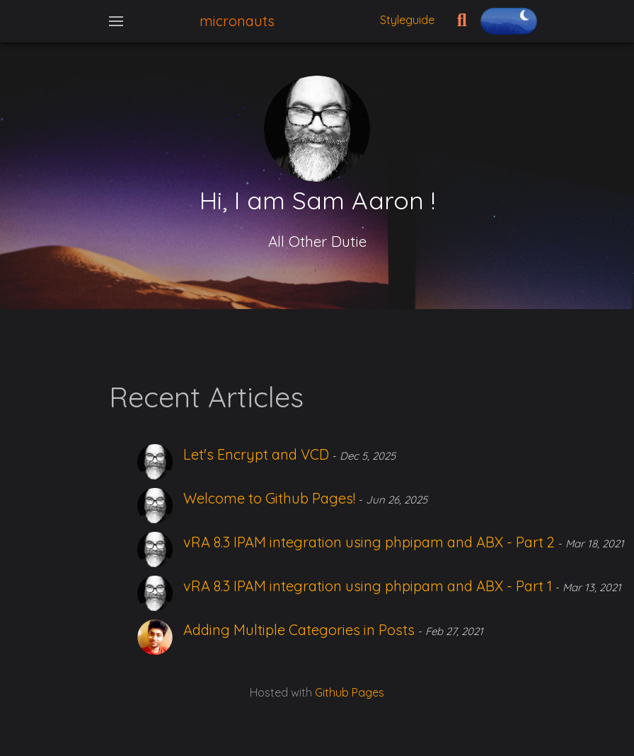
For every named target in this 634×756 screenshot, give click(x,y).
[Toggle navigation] (116, 21)
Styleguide (407, 20)
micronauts (237, 21)
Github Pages (349, 692)
